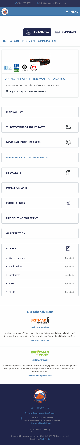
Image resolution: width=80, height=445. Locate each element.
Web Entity (45, 439)
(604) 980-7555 (24, 3)
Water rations (41, 258)
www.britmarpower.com (40, 375)
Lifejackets (13, 172)
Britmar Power (40, 359)
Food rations (41, 266)
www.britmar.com (40, 340)
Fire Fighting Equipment (22, 218)
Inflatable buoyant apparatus (27, 157)
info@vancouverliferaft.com (52, 3)
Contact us (40, 429)
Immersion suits (16, 187)
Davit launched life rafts (23, 142)
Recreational (41, 31)
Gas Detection (15, 233)
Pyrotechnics (15, 203)
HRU (41, 283)
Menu (72, 11)
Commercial (69, 31)
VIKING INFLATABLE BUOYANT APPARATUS (35, 79)
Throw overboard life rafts (25, 127)
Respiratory (14, 112)
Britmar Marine (40, 327)
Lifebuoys (41, 274)
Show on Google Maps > (42, 423)
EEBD (41, 291)
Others (11, 248)
